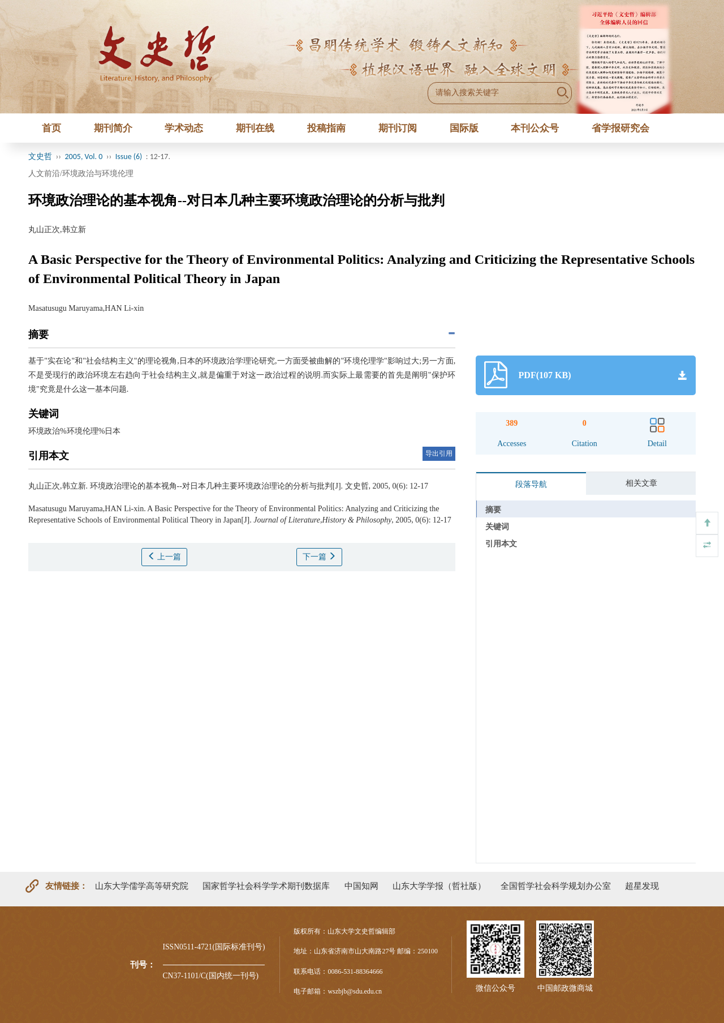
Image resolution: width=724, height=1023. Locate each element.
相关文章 (641, 483)
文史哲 (40, 156)
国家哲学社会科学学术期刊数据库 (266, 886)
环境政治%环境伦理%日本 (74, 431)
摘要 (493, 510)
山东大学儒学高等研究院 (141, 886)
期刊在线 (255, 128)
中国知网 (361, 886)
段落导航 (531, 484)
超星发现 (642, 886)
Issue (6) (129, 156)
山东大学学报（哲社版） (439, 886)
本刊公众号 (535, 128)
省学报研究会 (620, 128)
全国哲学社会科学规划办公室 (556, 886)
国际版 (464, 128)
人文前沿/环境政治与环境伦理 (80, 173)
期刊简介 (113, 128)
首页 (51, 128)
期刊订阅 (397, 128)
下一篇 (320, 556)
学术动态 (184, 128)
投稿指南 (326, 128)
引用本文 (501, 544)
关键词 (497, 527)
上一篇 (165, 556)
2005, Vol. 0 (84, 156)
